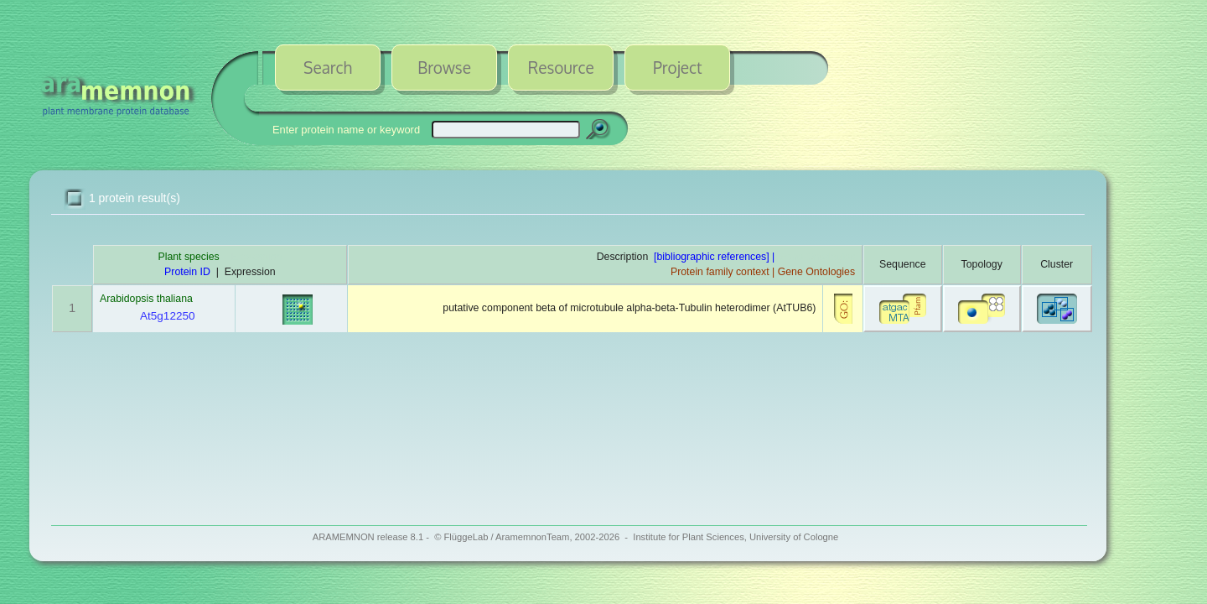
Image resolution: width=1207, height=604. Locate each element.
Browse (444, 67)
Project (677, 67)
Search (327, 67)
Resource (561, 67)
